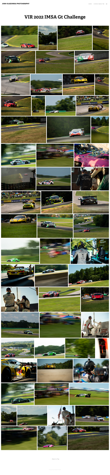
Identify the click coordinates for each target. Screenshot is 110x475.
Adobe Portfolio (57, 469)
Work (90, 4)
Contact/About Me (99, 4)
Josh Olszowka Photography (15, 3)
